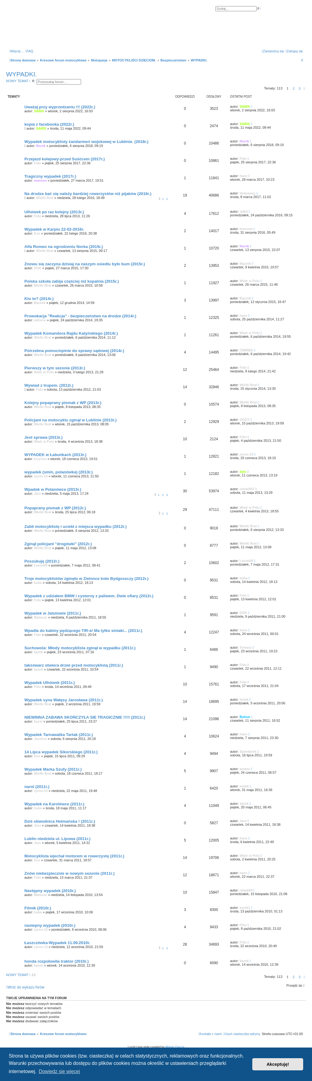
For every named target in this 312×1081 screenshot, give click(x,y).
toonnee (246, 229)
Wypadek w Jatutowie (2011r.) (52, 613)
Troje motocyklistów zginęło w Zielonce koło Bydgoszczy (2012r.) (86, 578)
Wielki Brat (44, 198)
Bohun (244, 717)
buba (38, 582)
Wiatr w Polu (249, 281)
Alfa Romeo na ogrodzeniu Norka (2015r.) (63, 246)
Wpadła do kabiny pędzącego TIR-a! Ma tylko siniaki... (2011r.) (83, 630)
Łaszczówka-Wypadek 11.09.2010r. (57, 942)
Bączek (245, 263)
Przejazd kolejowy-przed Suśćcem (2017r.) (64, 159)
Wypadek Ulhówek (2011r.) (49, 682)
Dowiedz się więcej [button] (59, 1071)
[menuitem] (29, 51)
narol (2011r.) (36, 786)
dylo (242, 471)
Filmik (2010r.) (37, 908)
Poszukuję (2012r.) (41, 561)
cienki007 (247, 489)
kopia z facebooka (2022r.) (49, 124)
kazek (38, 652)
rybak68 (245, 890)
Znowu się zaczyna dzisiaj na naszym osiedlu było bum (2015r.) (84, 264)
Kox (37, 233)
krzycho (40, 459)
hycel (38, 721)
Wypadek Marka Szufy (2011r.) (53, 769)
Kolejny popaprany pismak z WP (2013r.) (62, 402)
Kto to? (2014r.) (39, 298)
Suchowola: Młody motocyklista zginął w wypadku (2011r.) (80, 648)
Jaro (37, 493)
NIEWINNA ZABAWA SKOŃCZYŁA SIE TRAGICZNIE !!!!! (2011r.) (84, 717)
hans (243, 176)
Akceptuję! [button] (278, 1064)
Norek (40, 146)
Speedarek (248, 751)
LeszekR (41, 565)
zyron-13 (246, 454)
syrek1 (244, 907)
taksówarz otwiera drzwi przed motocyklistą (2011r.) (73, 665)
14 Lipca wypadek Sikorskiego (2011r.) (61, 752)
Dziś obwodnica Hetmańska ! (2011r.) (59, 821)
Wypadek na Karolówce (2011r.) (54, 804)
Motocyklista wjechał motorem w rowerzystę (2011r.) (74, 856)
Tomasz (245, 647)
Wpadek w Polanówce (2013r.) (52, 489)
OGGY (244, 419)
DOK (37, 268)
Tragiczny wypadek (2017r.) (50, 176)
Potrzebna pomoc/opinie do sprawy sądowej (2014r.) (74, 350)
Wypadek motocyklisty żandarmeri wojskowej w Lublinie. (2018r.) (86, 141)
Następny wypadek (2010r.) (50, 890)
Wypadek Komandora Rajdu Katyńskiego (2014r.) (71, 333)
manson (40, 180)
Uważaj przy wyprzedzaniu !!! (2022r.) (59, 107)
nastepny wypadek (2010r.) (49, 925)
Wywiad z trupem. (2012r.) (48, 385)
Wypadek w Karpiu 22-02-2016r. (54, 229)
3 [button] (299, 88)
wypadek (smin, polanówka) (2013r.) (58, 472)
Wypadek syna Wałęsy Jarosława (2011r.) (63, 700)
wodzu (244, 769)
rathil (243, 211)
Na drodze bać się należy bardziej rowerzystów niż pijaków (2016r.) (87, 193)
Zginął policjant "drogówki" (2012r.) (58, 544)
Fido (37, 163)
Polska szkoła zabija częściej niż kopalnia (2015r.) (71, 281)
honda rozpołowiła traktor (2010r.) (56, 961)
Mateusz (40, 617)
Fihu (242, 925)
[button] (304, 89)
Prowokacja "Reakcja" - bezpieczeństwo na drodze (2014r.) (80, 316)
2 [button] (294, 88)
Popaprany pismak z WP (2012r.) (55, 508)
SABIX (39, 111)
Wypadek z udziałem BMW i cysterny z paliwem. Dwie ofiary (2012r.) (88, 596)
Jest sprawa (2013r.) (43, 437)
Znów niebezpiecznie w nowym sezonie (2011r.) (69, 873)
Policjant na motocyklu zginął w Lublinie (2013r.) (70, 420)
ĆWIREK (246, 350)
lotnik (243, 699)
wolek (244, 786)
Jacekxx (40, 739)
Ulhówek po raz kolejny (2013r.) (54, 212)
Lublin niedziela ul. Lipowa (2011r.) (57, 838)
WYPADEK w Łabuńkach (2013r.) (55, 454)
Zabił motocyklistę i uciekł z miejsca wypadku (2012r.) (75, 526)
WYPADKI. (21, 74)
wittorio (40, 320)
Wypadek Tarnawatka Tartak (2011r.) (58, 734)
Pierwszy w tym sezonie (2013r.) (54, 368)
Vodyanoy (247, 193)
